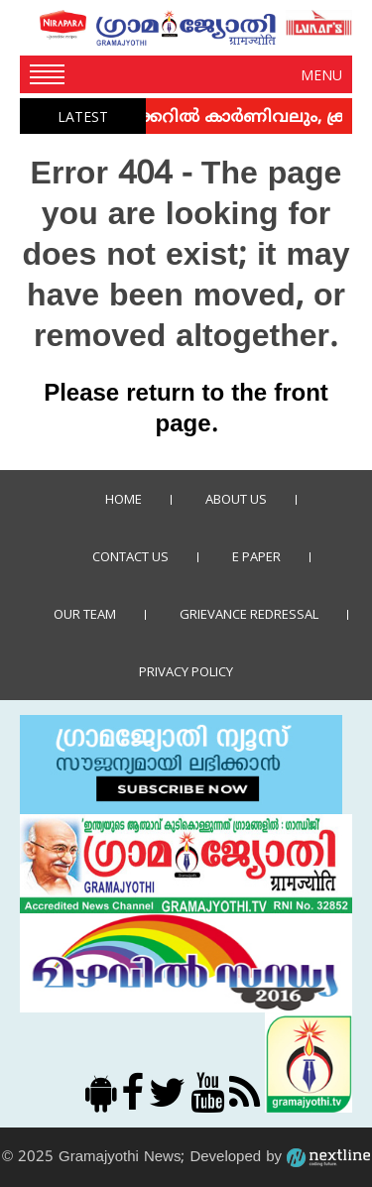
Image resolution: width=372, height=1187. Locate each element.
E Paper (256, 556)
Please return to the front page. (186, 410)
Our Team (85, 614)
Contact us (130, 556)
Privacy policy (186, 671)
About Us (236, 499)
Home (123, 499)
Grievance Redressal (249, 614)
